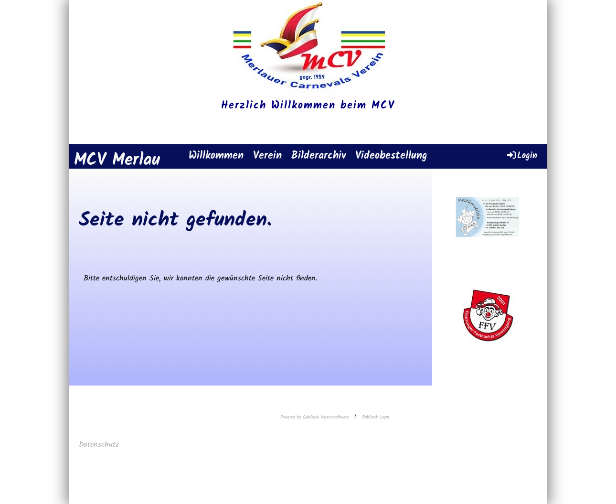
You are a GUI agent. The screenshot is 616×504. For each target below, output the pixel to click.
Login (521, 155)
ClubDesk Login (375, 417)
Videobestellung (391, 156)
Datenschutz (100, 444)
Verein (267, 156)
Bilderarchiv (318, 156)
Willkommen (216, 156)
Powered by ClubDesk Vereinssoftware (314, 417)
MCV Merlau (117, 160)
